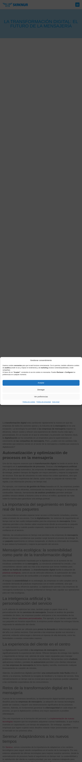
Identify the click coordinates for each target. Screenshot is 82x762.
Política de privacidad (44, 402)
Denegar (41, 390)
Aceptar (41, 383)
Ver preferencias (41, 396)
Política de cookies (29, 402)
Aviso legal (55, 402)
